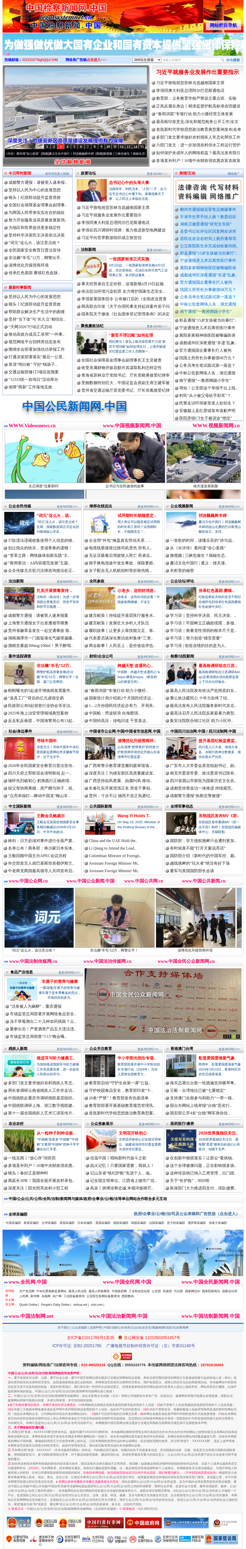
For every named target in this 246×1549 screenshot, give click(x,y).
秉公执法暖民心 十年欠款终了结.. (199, 698)
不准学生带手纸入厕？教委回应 (208, 217)
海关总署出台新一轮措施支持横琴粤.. (203, 1083)
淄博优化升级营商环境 (29, 265)
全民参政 (96, 581)
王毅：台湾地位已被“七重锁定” (198, 1090)
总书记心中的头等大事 (129, 183)
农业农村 (16, 1123)
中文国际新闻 (20, 806)
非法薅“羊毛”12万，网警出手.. (35, 258)
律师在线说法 (100, 506)
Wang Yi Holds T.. (134, 816)
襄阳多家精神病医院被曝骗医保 (208, 268)
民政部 (167, 1291)
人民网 (23, 1296)
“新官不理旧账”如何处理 (131, 335)
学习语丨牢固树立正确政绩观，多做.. (203, 623)
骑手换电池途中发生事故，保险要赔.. (122, 563)
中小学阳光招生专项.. (136, 1058)
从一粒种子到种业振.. (56, 1133)
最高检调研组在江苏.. (218, 666)
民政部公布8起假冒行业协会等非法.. (40, 705)
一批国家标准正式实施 (129, 259)
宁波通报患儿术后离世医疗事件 (208, 260)
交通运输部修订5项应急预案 (34, 372)
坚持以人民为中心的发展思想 (35, 190)
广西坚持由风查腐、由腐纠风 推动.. (120, 781)
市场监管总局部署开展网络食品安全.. (43, 1014)
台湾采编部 (49, 1223)
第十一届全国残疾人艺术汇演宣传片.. (41, 1113)
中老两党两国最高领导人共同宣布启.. (41, 871)
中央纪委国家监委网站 (51, 1291)
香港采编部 (31, 1223)
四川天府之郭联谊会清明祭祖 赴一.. (39, 773)
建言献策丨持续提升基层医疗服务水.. (122, 615)
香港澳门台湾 (181, 1048)
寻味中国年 (47, 741)
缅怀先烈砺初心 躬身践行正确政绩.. (39, 781)
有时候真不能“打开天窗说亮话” (198, 848)
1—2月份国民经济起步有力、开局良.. (122, 705)
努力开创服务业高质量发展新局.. (38, 220)
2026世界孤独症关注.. (218, 1133)
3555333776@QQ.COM (40, 60)
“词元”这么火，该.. (54, 515)
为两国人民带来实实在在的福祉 (37, 212)
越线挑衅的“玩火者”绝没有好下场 (200, 863)
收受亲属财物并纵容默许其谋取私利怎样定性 (121, 368)
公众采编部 (79, 1327)
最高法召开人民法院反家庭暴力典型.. (203, 713)
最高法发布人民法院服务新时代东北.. (203, 705)
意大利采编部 (176, 1223)
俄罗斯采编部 (197, 1223)
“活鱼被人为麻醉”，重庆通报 (36, 1006)
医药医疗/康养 (182, 1123)
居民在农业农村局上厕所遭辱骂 (208, 238)
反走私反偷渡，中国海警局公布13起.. (41, 721)
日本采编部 (84, 1223)
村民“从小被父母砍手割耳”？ (205, 400)
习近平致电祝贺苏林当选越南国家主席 (190, 83)
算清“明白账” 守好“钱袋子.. (33, 364)
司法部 (178, 1291)
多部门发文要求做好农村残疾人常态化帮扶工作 (198, 137)
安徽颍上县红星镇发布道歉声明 (207, 415)
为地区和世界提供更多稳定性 (35, 227)
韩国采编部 (138, 1223)
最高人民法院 (78, 1291)
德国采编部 (120, 1223)
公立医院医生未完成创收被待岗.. (209, 246)
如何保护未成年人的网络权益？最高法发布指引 (198, 153)
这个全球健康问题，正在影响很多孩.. (203, 1165)
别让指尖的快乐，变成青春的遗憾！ (40, 548)
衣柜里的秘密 (182, 570)
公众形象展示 (102, 1123)
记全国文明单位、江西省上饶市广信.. (123, 1180)
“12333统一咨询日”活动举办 (33, 379)
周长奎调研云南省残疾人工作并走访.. (41, 1090)
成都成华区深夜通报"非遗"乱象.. (208, 275)
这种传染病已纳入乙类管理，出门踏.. (203, 1173)
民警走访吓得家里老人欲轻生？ (207, 407)
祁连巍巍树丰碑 (213, 515)
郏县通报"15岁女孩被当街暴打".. (208, 253)
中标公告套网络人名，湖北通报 (208, 304)
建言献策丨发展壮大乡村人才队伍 (119, 623)
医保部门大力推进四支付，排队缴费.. (203, 1188)
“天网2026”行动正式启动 (30, 327)
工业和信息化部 (139, 1291)
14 (135, 147)
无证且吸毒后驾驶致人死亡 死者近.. (120, 555)
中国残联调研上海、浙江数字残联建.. (41, 1105)
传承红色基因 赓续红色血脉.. (34, 273)
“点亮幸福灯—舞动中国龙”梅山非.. (39, 796)
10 (108, 147)
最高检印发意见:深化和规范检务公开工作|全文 (197, 122)
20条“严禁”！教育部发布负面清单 (119, 1098)
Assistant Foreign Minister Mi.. (114, 863)
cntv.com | (97, 1304)
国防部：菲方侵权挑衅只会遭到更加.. (203, 841)
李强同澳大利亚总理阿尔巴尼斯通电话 (190, 90)
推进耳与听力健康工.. (56, 1058)
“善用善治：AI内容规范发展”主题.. (39, 563)
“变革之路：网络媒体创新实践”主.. (39, 555)
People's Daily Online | (56, 1304)
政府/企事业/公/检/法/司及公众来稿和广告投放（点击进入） (187, 1214)
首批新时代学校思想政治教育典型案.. (122, 1113)
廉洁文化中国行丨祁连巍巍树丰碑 (78, 153)
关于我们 (63, 1327)
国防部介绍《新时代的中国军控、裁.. (203, 856)
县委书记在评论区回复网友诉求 (208, 231)
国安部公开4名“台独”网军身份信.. (200, 1113)
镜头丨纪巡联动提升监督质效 (35, 197)
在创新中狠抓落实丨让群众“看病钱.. (202, 1158)
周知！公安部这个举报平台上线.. (208, 392)
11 (114, 147)
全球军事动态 (181, 806)
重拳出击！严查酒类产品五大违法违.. (43, 1029)
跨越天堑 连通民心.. (135, 666)
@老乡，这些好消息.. (136, 590)
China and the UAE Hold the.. (113, 841)
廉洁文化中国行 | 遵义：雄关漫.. (198, 563)
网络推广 (234, 173)
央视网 (45, 1296)
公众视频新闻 (181, 506)
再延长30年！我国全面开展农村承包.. (41, 1180)
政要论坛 (88, 173)
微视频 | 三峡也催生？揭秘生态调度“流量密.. (139, 153)
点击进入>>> (97, 60)
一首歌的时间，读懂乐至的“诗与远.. (202, 540)
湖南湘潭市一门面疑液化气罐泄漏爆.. (41, 638)
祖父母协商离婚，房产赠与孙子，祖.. (41, 788)
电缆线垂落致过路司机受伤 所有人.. (120, 548)
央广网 (57, 1296)
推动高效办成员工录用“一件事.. (37, 334)
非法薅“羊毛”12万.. (54, 666)
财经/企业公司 (101, 656)
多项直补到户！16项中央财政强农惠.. (41, 1165)
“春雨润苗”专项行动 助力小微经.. (118, 690)
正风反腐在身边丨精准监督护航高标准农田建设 (198, 106)
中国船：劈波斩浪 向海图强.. (114, 713)
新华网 (34, 1296)
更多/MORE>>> (157, 173)
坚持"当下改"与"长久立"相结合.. (37, 319)
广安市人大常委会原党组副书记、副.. (203, 765)
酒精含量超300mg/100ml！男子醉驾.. (40, 645)
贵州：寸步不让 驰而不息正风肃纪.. (120, 796)
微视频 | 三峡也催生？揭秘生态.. (198, 555)
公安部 (156, 1291)
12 (122, 147)
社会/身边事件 (20, 731)
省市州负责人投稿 (57, 173)
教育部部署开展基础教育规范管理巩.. (122, 1105)
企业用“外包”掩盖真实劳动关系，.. (120, 540)
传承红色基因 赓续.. (216, 590)
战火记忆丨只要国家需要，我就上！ (122, 1165)
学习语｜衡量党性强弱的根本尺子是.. (203, 630)
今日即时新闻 (20, 173)
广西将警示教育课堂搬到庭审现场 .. (120, 765)
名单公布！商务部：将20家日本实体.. (41, 848)
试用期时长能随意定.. (136, 515)
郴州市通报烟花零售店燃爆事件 (208, 209)
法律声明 (96, 1327)
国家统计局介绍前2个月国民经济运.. (121, 698)
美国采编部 (67, 1223)
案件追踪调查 (20, 656)
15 (142, 147)
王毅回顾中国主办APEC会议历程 (37, 856)
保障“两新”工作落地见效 (30, 387)
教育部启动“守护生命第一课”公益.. (120, 1083)
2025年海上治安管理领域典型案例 (38, 713)
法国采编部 (156, 1223)
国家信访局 (229, 1291)
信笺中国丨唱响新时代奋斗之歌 (118, 1158)
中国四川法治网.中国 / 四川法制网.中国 (203, 731)
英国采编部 (102, 1223)
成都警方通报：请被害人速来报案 (38, 615)
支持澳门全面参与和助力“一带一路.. (202, 1098)
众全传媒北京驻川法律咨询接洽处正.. (41, 570)
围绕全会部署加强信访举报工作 (37, 349)
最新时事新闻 (20, 287)
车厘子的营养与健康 (60, 981)
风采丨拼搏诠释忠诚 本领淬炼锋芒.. (121, 1188)
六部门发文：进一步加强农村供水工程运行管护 (198, 145)
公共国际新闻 (100, 806)
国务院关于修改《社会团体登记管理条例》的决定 (125, 314)
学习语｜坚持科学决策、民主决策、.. (203, 615)
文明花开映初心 (133, 1133)
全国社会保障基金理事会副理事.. (38, 205)
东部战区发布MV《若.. (219, 816)
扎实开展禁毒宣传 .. (54, 590)
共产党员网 (26, 1291)
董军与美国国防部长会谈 (192, 871)
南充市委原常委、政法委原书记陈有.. (203, 773)
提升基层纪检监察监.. (218, 741)
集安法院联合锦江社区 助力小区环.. (201, 721)
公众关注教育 (100, 1048)
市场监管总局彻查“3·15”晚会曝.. (38, 1036)
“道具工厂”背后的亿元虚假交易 (36, 698)
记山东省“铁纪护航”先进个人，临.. (121, 1173)
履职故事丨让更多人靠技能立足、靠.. (122, 630)
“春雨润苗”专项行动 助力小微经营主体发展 (194, 114)
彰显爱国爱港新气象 (217, 1058)
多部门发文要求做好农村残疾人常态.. (41, 1083)
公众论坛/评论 (182, 581)
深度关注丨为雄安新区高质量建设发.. (122, 773)
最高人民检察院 (99, 1291)
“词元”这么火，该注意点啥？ (34, 243)
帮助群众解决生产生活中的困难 (37, 312)
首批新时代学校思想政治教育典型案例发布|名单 (198, 129)
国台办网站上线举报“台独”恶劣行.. (201, 1105)
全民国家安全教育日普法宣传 (35, 250)
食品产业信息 (21, 972)
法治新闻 (16, 581)
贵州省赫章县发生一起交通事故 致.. (39, 630)
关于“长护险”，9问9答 (190, 1180)
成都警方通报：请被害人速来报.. (38, 182)
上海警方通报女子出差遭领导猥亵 (38, 623)
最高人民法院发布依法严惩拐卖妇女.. (203, 690)
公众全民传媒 (20, 506)
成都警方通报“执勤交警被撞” (196, 796)
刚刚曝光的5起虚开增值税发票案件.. (40, 690)
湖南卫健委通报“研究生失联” (206, 224)
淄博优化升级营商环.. (136, 741)
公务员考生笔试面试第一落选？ (208, 297)
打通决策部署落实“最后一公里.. (37, 357)
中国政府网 (119, 1291)
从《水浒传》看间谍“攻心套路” (25, 153)
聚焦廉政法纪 (92, 326)
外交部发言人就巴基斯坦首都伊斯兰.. (41, 863)
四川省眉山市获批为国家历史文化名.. (203, 781)
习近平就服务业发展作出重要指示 (197, 72)
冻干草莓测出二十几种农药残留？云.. (43, 1021)
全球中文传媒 (44, 14)
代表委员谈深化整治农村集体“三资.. (121, 638)
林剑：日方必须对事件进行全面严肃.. (41, 841)
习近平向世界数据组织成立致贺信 (111, 237)
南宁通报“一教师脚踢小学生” (206, 311)
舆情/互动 (187, 173)
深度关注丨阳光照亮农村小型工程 (38, 1188)
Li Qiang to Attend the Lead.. (112, 848)
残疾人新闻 (18, 1048)
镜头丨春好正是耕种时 (28, 1173)
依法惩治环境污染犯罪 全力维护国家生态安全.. (123, 291)
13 (128, 147)
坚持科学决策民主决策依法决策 (37, 235)
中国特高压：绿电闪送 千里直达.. (118, 721)
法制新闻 (88, 249)
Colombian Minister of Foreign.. (115, 856)
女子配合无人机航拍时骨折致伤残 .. (120, 570)
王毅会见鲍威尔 (51, 816)
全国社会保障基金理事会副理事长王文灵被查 (121, 360)
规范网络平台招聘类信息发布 (35, 342)
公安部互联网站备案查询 (103, 1296)
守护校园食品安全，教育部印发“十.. (121, 1090)
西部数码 (128, 1296)
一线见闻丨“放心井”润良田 (32, 1158)
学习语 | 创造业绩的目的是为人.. (198, 645)
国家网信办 (192, 1291)
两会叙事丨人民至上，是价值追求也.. (122, 645)
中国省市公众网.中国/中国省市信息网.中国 (124, 731)
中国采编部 (13, 1223)
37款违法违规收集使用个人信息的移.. (41, 540)
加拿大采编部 (218, 1223)
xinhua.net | (81, 1304)
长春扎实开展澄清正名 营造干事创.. (120, 788)
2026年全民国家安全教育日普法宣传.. (41, 765)
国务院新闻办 (211, 1291)
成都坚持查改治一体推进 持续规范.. (201, 788)
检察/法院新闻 (182, 656)
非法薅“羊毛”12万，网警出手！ (124, 948)
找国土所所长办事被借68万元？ (208, 289)
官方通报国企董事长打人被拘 (206, 282)
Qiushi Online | (29, 1304)
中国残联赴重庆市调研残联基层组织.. (41, 1098)
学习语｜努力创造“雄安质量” (196, 638)
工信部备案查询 (74, 1296)
